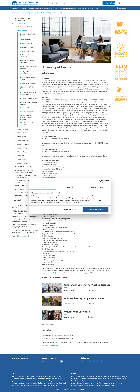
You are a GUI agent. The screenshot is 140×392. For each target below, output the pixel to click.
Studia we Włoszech (23, 144)
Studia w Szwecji (22, 148)
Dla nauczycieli (78, 3)
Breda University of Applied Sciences (28, 35)
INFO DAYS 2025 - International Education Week (58, 339)
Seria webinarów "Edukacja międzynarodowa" (22, 19)
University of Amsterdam (27, 108)
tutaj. (97, 273)
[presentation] (55, 369)
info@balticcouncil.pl (59, 273)
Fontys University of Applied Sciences (28, 67)
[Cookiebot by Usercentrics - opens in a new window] (101, 181)
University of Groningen (27, 51)
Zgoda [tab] (43, 187)
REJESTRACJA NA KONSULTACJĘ (24, 196)
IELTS (56, 8)
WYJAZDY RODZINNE (21, 186)
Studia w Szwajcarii (23, 129)
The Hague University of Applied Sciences (27, 73)
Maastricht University (26, 47)
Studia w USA (21, 155)
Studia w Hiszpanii (22, 152)
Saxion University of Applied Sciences (28, 103)
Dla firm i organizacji (51, 3)
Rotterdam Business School (28, 98)
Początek (15, 13)
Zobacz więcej (69, 290)
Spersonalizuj (70, 209)
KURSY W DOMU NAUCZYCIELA (23, 192)
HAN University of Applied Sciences (27, 78)
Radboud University (26, 43)
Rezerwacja (123, 8)
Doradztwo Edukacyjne (68, 8)
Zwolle (93, 290)
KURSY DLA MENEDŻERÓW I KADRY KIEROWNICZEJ (24, 181)
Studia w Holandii (59, 13)
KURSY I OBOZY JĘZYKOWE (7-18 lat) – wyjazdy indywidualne (26, 176)
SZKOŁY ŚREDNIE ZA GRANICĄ (23, 167)
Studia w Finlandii (22, 163)
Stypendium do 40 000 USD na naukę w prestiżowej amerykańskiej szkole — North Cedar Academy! (25, 219)
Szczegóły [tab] (70, 187)
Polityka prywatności (20, 358)
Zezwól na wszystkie (96, 209)
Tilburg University (25, 40)
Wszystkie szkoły (48, 324)
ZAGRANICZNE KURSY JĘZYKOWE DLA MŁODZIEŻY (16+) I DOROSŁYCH (25, 171)
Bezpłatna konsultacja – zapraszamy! (40, 8)
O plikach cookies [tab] (97, 187)
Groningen (93, 317)
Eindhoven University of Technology (27, 61)
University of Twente (26, 111)
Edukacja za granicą (19, 8)
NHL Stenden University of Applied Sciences (28, 93)
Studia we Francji (22, 159)
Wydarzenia (82, 8)
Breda (93, 304)
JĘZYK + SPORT (19, 189)
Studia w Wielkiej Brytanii (24, 27)
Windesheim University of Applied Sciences (27, 124)
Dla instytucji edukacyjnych (65, 3)
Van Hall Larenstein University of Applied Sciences (26, 117)
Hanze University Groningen (28, 83)
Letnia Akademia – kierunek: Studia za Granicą (57, 335)
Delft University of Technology (25, 56)
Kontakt (90, 8)
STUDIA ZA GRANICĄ (44, 13)
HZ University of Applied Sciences (27, 88)
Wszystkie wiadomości (20, 236)
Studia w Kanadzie (22, 137)
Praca (97, 8)
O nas (43, 3)
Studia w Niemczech (23, 140)
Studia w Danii (21, 133)
